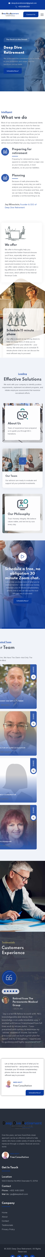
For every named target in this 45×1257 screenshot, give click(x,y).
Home (4, 1212)
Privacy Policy (8, 1229)
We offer (11, 289)
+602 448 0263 (16, 1190)
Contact (5, 1221)
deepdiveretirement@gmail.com (23, 3)
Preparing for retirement (22, 170)
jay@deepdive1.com (19, 1194)
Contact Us (30, 14)
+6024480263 (22, 7)
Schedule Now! (13, 71)
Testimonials (7, 1225)
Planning (18, 196)
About (4, 1217)
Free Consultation (22, 1086)
